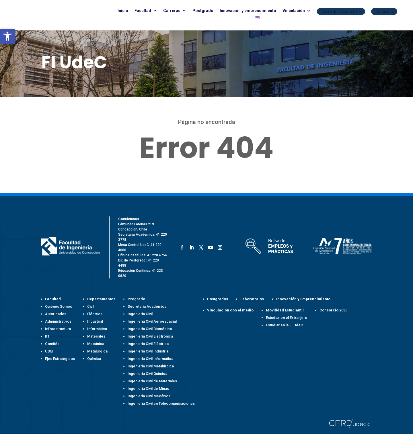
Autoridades (55, 314)
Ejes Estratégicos (60, 358)
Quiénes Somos (58, 306)
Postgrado (202, 11)
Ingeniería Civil (140, 314)
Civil (90, 306)
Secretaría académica (341, 11)
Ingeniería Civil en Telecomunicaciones (161, 403)
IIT (47, 336)
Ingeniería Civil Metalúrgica (151, 366)
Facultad (143, 11)
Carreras (171, 11)
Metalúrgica (97, 351)
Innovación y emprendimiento (248, 11)
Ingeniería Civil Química (147, 373)
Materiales (96, 336)
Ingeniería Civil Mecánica (149, 396)
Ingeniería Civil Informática (150, 358)
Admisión (384, 11)
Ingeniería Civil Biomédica (150, 329)
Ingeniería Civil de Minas (148, 388)
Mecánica (95, 344)
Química (94, 358)
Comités (52, 344)
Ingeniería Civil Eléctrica (148, 344)
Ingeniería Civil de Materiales (152, 381)
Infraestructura (58, 329)
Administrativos (58, 321)
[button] (7, 36)
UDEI (49, 351)
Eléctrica (94, 314)
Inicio (123, 11)
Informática (97, 329)
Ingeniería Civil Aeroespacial (152, 321)
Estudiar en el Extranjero (286, 317)
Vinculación (294, 11)
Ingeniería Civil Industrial (148, 351)
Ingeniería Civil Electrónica (150, 336)
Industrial (95, 321)
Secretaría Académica (147, 306)
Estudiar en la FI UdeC (284, 325)
